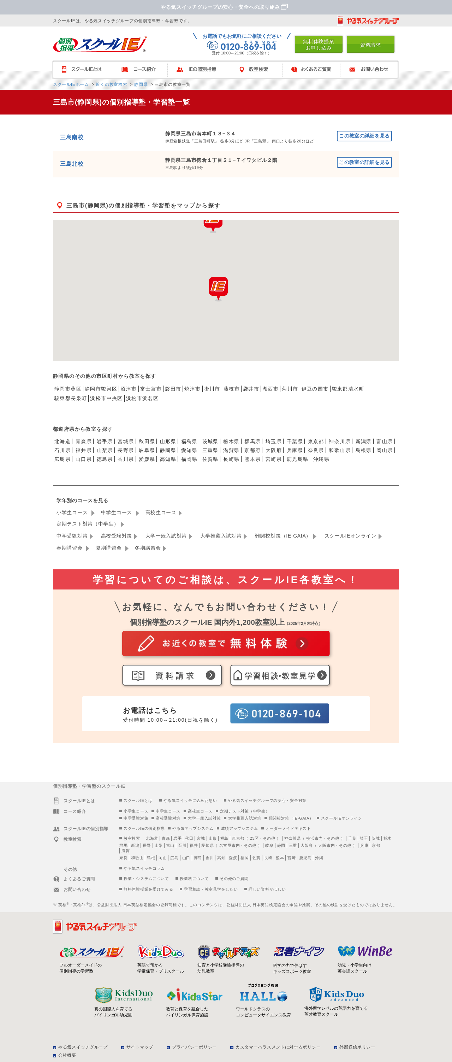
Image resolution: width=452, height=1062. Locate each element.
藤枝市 (232, 389)
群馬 (123, 845)
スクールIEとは (84, 69)
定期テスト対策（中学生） (87, 524)
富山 (170, 845)
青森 (166, 838)
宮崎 (291, 858)
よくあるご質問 (314, 69)
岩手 (177, 838)
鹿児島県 (298, 459)
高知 (221, 858)
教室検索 (257, 69)
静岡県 (140, 84)
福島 (224, 838)
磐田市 (173, 389)
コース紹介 (142, 69)
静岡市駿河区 (101, 389)
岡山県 (384, 450)
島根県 (364, 450)
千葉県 (295, 441)
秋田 (189, 838)
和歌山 (137, 858)
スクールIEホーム (71, 84)
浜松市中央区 (106, 398)
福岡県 (189, 459)
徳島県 (105, 459)
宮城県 (126, 441)
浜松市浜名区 (142, 398)
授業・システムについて (146, 878)
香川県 (126, 459)
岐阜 (269, 845)
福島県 (189, 441)
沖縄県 (321, 459)
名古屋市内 (229, 845)
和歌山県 (340, 450)
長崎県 (231, 459)
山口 (186, 858)
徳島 (198, 858)
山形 (213, 838)
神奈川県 (340, 441)
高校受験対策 (116, 536)
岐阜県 (147, 450)
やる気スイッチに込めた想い (190, 800)
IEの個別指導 (199, 69)
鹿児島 (305, 858)
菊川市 (290, 389)
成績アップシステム (239, 828)
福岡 (244, 858)
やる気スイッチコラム (144, 868)
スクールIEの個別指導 (144, 828)
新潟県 (364, 441)
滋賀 (125, 851)
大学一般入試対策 (166, 536)
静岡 (281, 845)
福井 (194, 845)
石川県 (62, 450)
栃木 (387, 838)
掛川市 (212, 389)
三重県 (210, 450)
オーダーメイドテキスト (288, 828)
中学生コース (117, 512)
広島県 (62, 459)
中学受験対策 (72, 536)
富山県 (384, 441)
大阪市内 (326, 845)
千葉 (352, 838)
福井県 (84, 450)
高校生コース (161, 512)
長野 (147, 845)
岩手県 (105, 441)
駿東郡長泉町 (70, 398)
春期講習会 (70, 548)
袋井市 (251, 389)
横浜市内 (314, 838)
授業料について (194, 878)
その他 (269, 838)
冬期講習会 (148, 548)
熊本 (280, 858)
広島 (174, 858)
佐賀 (256, 858)
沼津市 (128, 389)
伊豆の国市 (315, 389)
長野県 (126, 450)
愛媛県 (147, 459)
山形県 (168, 441)
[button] (218, 289)
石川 (182, 845)
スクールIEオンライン (350, 536)
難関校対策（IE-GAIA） (283, 536)
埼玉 (364, 838)
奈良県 (316, 450)
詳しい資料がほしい (267, 889)
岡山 (163, 858)
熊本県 (252, 459)
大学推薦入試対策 (221, 536)
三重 (293, 845)
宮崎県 (274, 459)
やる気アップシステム (193, 828)
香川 (210, 858)
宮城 (201, 838)
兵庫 (364, 845)
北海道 (62, 441)
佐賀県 (210, 459)
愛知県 (189, 450)
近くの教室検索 (110, 84)
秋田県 (147, 441)
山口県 (84, 459)
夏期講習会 (109, 548)
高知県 (168, 459)
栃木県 (231, 441)
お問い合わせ (372, 69)
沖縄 (319, 858)
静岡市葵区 (68, 389)
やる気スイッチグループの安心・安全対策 (267, 800)
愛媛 (233, 858)
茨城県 (210, 441)
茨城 (375, 838)
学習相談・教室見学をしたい (211, 889)
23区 (254, 838)
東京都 (316, 441)
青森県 (84, 441)
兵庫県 (295, 450)
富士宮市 (151, 389)
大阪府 (274, 450)
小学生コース (72, 512)
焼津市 (192, 389)
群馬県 (252, 441)
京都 (376, 845)
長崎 (268, 858)
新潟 (135, 845)
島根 (151, 858)
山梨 (159, 845)
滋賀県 (231, 450)
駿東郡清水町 (348, 389)
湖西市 (270, 389)
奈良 (123, 858)
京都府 (252, 450)
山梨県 (105, 450)
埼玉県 (274, 441)
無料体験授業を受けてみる (148, 889)
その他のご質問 (234, 878)
